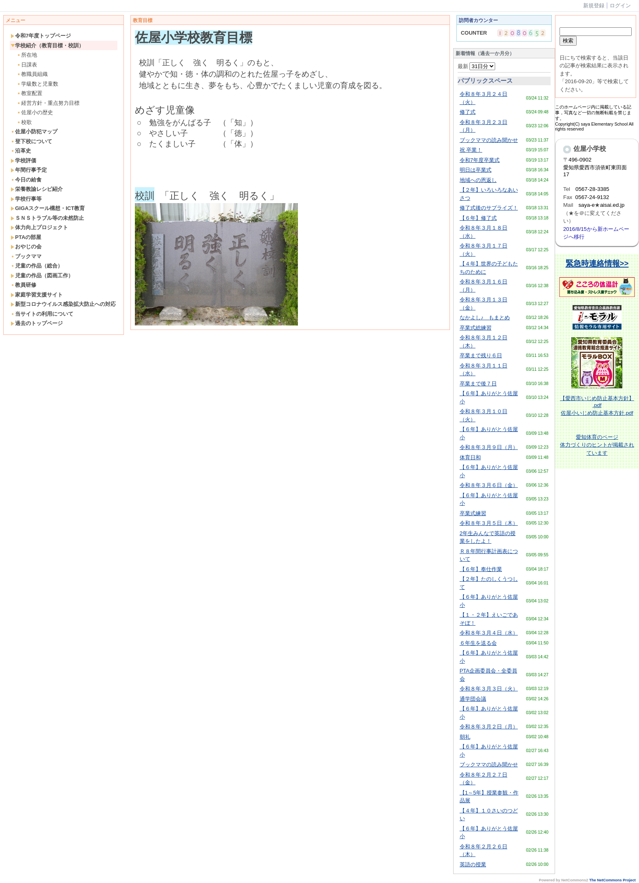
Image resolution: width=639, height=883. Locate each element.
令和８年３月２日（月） (489, 727)
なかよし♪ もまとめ (485, 317)
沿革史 (21, 151)
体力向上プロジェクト (39, 227)
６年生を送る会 (478, 643)
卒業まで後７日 (478, 384)
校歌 (24, 122)
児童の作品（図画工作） (42, 275)
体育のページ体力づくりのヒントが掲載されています (597, 445)
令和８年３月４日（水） (489, 633)
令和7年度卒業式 (480, 160)
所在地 (27, 55)
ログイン (620, 5)
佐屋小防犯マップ (34, 131)
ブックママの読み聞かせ (489, 140)
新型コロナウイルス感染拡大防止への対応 (63, 304)
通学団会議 (473, 699)
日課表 (27, 65)
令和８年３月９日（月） (489, 447)
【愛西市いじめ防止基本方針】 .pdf (597, 401)
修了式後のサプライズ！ (489, 208)
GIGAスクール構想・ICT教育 (48, 208)
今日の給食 (26, 180)
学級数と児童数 (37, 84)
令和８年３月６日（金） (489, 485)
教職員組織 (32, 74)
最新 (477, 66)
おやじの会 (26, 246)
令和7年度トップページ (41, 36)
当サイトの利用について (42, 314)
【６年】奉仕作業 (481, 569)
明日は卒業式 (475, 170)
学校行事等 (26, 199)
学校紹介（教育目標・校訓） (47, 45)
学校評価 (23, 160)
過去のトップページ (37, 323)
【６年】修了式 (478, 218)
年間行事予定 (29, 170)
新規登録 (593, 5)
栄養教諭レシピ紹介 (37, 189)
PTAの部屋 (26, 237)
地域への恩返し (478, 180)
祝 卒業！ (471, 150)
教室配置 (29, 93)
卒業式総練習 (475, 328)
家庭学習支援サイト (37, 295)
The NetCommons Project (612, 880)
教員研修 (23, 285)
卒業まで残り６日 (481, 355)
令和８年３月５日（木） (489, 523)
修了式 (468, 112)
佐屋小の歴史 (35, 112)
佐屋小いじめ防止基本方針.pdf (597, 413)
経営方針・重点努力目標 (48, 103)
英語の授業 (473, 864)
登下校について (31, 141)
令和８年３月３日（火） (489, 689)
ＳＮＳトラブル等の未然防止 (47, 218)
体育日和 (470, 457)
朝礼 (465, 737)
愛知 (581, 437)
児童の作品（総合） (37, 266)
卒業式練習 (473, 513)
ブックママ (26, 256)
